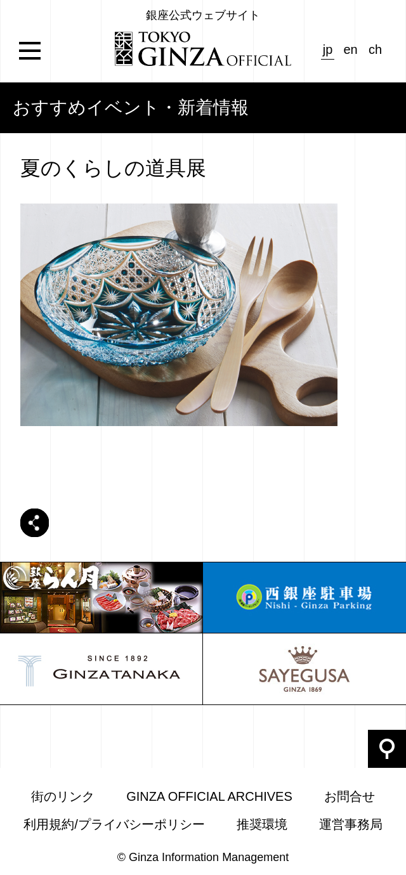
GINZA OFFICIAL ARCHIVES (209, 796)
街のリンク (63, 796)
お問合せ (349, 796)
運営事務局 (351, 824)
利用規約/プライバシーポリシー (114, 824)
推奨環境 (262, 824)
